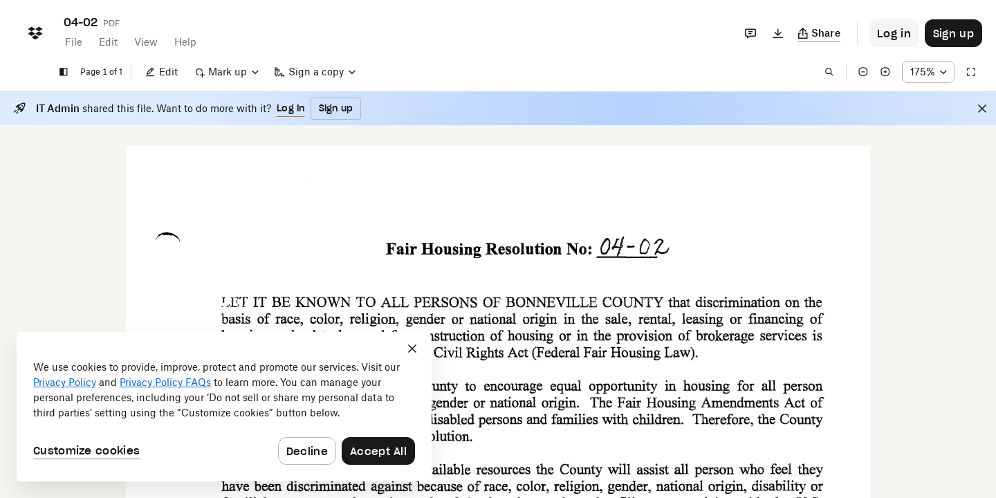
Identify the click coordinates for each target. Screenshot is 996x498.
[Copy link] (819, 33)
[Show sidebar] (64, 72)
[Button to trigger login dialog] (894, 33)
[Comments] (750, 33)
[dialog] (224, 406)
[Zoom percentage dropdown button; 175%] (928, 72)
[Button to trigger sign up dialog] (953, 33)
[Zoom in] (885, 72)
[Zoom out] (863, 72)
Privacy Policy (64, 382)
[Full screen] (971, 72)
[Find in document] (829, 72)
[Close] (982, 109)
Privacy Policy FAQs (165, 382)
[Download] (778, 33)
